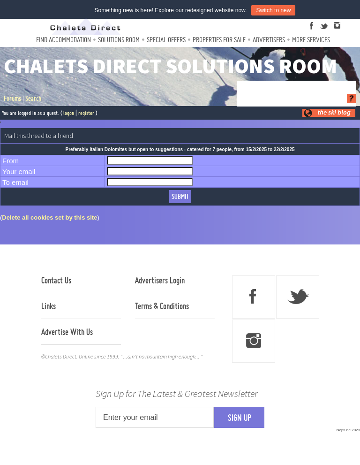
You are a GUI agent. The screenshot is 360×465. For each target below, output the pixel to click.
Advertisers (269, 39)
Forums (12, 98)
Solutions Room (119, 39)
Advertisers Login (160, 280)
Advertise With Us (67, 332)
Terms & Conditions (162, 306)
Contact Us (56, 280)
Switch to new (273, 10)
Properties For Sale (219, 39)
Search (33, 98)
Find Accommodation (63, 39)
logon (68, 112)
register (86, 112)
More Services (311, 39)
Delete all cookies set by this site (49, 217)
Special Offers (166, 39)
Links (48, 306)
